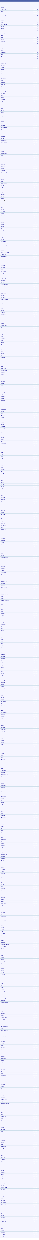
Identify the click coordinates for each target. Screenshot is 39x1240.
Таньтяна (3, 856)
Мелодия (3, 912)
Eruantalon (3, 291)
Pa (1, 407)
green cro (3, 787)
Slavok (2, 22)
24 (37, 24)
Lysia (2, 413)
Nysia (2, 155)
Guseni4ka (3, 61)
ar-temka (3, 978)
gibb (2, 791)
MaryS (2, 1208)
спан (2, 454)
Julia (2, 806)
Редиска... (3, 654)
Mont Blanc (3, 1054)
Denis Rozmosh (4, 1148)
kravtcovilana (3, 991)
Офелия (2, 615)
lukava (2, 495)
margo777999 (4, 882)
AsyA (2, 643)
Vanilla (2, 187)
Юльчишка (3, 65)
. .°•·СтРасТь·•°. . (4, 620)
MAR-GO (2, 166)
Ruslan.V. (3, 226)
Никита (2, 235)
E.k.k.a (2, 263)
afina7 (2, 80)
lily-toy (2, 88)
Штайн (2, 867)
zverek (2, 862)
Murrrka (2, 860)
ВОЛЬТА (2, 205)
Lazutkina (3, 1226)
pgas (2, 35)
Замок (2, 13)
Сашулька (3, 372)
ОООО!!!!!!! (3, 920)
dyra (2, 639)
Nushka (2, 458)
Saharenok (3, 400)
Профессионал (4, 260)
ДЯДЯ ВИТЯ (3, 729)
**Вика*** (3, 574)
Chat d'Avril (3, 953)
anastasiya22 (3, 1183)
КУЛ (1, 776)
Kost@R (2, 1062)
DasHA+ (2, 224)
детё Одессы (3, 409)
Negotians (3, 230)
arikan (2, 886)
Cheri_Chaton (4, 518)
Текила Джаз (3, 785)
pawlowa (3, 583)
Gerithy (2, 439)
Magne (2, 73)
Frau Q (2, 1095)
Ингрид (2, 826)
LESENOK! (3, 420)
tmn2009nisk (3, 701)
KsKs (2, 276)
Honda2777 (3, 946)
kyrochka (3, 1159)
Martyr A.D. (3, 297)
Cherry (2, 366)
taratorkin (3, 727)
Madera (2, 69)
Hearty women (4, 443)
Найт (2, 811)
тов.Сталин (3, 918)
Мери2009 (3, 592)
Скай (2, 662)
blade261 (3, 149)
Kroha (2, 841)
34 (37, 13)
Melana (2, 20)
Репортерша (3, 392)
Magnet (2, 783)
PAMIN (2, 742)
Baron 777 (3, 768)
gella (2, 456)
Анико (2, 1133)
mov (2, 1144)
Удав (2, 813)
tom (1, 1112)
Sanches (2, 134)
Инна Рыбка (3, 190)
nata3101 (3, 1019)
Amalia (2, 301)
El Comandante (4, 172)
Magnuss (3, 334)
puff (1, 258)
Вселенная (3, 383)
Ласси (2, 650)
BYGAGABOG (3, 951)
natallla (2, 910)
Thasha (2, 432)
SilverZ (2, 641)
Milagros (2, 1092)
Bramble (2, 723)
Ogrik (2, 349)
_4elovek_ (3, 613)
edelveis (2, 1082)
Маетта (2, 647)
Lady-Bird (3, 396)
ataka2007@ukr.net (5, 1103)
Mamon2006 (3, 549)
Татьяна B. (3, 426)
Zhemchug (3, 71)
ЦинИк (2, 512)
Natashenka (3, 9)
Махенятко (3, 817)
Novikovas (3, 497)
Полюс (2, 1077)
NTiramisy (3, 129)
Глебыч (2, 847)
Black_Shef (3, 3)
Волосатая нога (4, 854)
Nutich (2, 740)
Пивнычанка (3, 761)
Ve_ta (2, 905)
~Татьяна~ (3, 996)
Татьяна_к (3, 250)
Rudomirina (3, 1058)
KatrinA (2, 972)
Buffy (2, 119)
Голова (2, 196)
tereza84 (2, 26)
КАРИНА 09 (3, 779)
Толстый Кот (3, 1024)
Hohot (2, 757)
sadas (2, 1064)
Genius (2, 1142)
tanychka (3, 1013)
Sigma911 (3, 935)
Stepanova (3, 86)
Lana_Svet (3, 136)
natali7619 (3, 607)
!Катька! (2, 482)
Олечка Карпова (4, 284)
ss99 (2, 533)
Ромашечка (3, 288)
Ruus (2, 609)
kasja (2, 895)
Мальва (2, 703)
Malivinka (3, 858)
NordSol (2, 561)
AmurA (2, 138)
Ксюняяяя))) (3, 15)
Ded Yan (2, 1150)
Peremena (3, 897)
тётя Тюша (3, 523)
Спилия (2, 110)
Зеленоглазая (4, 153)
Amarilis (2, 684)
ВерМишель (3, 233)
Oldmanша (3, 41)
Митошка (3, 1172)
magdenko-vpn (4, 316)
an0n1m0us (3, 1116)
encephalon (3, 624)
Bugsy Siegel (3, 347)
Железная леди (4, 774)
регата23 (3, 888)
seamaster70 (3, 1202)
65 (37, 2)
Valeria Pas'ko (4, 404)
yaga (2, 553)
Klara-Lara (3, 1114)
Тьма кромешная (4, 789)
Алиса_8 (2, 286)
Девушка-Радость (4, 557)
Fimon (2, 645)
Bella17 (2, 473)
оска (2, 800)
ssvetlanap (3, 1097)
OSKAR (2, 484)
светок (2, 667)
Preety (2, 198)
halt (1, 1088)
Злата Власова (4, 1135)
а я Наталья (3, 834)
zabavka (2, 781)
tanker (2, 306)
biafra (2, 832)
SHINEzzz (3, 177)
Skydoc (2, 824)
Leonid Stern (3, 869)
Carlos (2, 501)
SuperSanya (3, 254)
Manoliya (3, 923)
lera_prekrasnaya (4, 688)
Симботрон (3, 202)
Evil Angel (3, 503)
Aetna (2, 493)
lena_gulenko (3, 770)
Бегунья (2, 327)
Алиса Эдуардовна (5, 252)
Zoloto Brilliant (4, 142)
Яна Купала (3, 271)
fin (1, 228)
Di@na (2, 168)
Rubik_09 (3, 731)
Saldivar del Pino (4, 1153)
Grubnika (3, 815)
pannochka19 (3, 293)
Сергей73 (3, 1009)
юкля (2, 248)
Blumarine (3, 566)
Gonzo (2, 308)
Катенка (2, 67)
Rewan (2, 1060)
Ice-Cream (3, 469)
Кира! (2, 441)
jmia (2, 43)
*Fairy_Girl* (3, 1204)
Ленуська (3, 1084)
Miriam (2, 222)
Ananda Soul (3, 314)
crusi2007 (3, 389)
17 (37, 32)
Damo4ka (3, 357)
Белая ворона (4, 632)
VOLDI (2, 1198)
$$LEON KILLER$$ (4, 637)
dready (2, 1170)
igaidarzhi (3, 845)
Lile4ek (2, 981)
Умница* (3, 151)
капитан (2, 7)
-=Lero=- (2, 394)
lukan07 (2, 424)
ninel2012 (3, 948)
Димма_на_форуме (5, 243)
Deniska (2, 617)
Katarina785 (3, 1224)
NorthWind (3, 52)
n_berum (3, 974)
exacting (2, 450)
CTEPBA (2, 987)
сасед (2, 478)
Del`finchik (3, 1232)
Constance (3, 658)
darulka (2, 282)
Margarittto (3, 131)
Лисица (2, 1034)
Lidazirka (2, 465)
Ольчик (2, 798)
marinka (2, 693)
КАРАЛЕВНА (3, 933)
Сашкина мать (4, 839)
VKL (1, 828)
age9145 (2, 630)
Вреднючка (3, 837)
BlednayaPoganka (4, 604)
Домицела (3, 175)
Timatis (2, 893)
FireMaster (3, 809)
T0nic (2, 955)
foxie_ (2, 1228)
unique (2, 97)
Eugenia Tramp (4, 325)
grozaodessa (3, 748)
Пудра (2, 1032)
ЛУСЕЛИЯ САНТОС (5, 1006)
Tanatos (2, 938)
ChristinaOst (3, 1110)
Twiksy (2, 1155)
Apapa (2, 331)
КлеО (2, 744)
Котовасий (3, 267)
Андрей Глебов (4, 127)
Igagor (2, 669)
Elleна (2, 1161)
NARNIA (2, 1230)
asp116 (2, 968)
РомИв (2, 361)
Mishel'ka (3, 417)
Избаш (2, 1043)
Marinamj (3, 93)
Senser (2, 1015)
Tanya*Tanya (3, 665)
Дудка (2, 1028)
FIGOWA (2, 147)
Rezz (2, 1118)
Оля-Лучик (3, 576)
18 (37, 30)
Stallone (2, 1086)
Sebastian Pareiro (4, 581)
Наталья (2, 329)
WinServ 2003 (4, 1168)
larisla (2, 385)
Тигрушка (3, 506)
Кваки (2, 1105)
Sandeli (2, 542)
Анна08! (2, 673)
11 (37, 43)
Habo (2, 544)
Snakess (2, 1181)
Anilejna (2, 30)
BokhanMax (3, 804)
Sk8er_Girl (3, 1157)
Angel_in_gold (4, 690)
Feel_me (2, 852)
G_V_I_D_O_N (4, 998)
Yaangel (2, 1123)
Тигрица (2, 931)
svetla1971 (3, 1234)
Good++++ (3, 714)
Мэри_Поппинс (4, 24)
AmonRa (2, 959)
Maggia (2, 598)
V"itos (2, 237)
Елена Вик (3, 448)
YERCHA (2, 28)
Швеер (2, 121)
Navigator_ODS (4, 1017)
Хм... (2, 908)
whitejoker (3, 772)
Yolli (1, 471)
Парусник (3, 295)
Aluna (2, 1213)
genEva (2, 802)
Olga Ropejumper (4, 299)
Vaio (2, 579)
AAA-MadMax (4, 370)
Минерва (3, 1217)
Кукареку (3, 602)
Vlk (1, 652)
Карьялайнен (4, 217)
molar (2, 875)
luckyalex (3, 1200)
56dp (2, 452)
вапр (2, 1131)
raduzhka (3, 682)
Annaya (2, 353)
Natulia (2, 1101)
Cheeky (2, 725)
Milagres (2, 460)
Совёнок (2, 899)
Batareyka (3, 546)
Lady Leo (2, 940)
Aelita (2, 37)
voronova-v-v (3, 916)
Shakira (2, 718)
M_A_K (2, 374)
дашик (2, 144)
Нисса (2, 925)
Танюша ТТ (3, 970)
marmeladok (3, 559)
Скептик (2, 11)
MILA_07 (3, 843)
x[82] (2, 192)
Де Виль (2, 686)
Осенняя (3, 1138)
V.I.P (2, 634)
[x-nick (2, 101)
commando (3, 516)
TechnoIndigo (3, 91)
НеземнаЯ (3, 540)
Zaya (2, 508)
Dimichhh (3, 705)
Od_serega (3, 1191)
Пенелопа (3, 265)
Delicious (3, 538)
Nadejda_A (3, 989)
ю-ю (2, 738)
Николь (2, 564)
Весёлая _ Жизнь (4, 594)
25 (37, 22)
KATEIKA (2, 323)
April (2, 480)
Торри (2, 48)
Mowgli (2, 435)
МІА (2, 467)
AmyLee (2, 994)
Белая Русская (4, 903)
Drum (2, 1073)
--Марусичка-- (4, 622)
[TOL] (2, 1176)
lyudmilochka (3, 1221)
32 (37, 15)
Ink (1, 1071)
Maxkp (2, 56)
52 (37, 4)
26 (37, 20)
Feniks (2, 50)
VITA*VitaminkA (4, 587)
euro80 (2, 985)
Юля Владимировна (5, 33)
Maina (2, 336)
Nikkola (2, 422)
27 (37, 17)
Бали (2, 359)
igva (1, 1052)
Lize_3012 (3, 1069)
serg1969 (3, 656)
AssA (2, 551)
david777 (3, 1125)
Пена (2, 628)
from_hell (3, 99)
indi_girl (2, 697)
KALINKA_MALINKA (5, 600)
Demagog (3, 1163)
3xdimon (2, 1067)
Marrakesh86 (3, 525)
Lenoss (2, 555)
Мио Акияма (3, 415)
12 (37, 41)
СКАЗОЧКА (3, 194)
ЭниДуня (3, 1129)
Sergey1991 (3, 1146)
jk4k (2, 914)
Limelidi (2, 387)
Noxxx (2, 983)
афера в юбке (4, 183)
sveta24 (2, 46)
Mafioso (2, 239)
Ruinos (2, 1022)
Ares (2, 736)
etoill (2, 303)
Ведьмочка (3, 1075)
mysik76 (2, 207)
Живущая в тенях (4, 1002)
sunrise (2, 437)
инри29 (2, 1174)
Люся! (2, 114)
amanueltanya (4, 1099)
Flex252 (2, 1049)
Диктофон (3, 164)
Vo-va (2, 351)
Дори (2, 611)
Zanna (2, 95)
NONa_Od (3, 215)
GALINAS (2, 1219)
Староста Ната (4, 712)
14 (37, 37)
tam (1, 490)
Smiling (2, 753)
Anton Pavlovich (4, 1030)
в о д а (2, 570)
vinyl (2, 751)
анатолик (3, 1000)
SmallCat (2, 1211)
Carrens (2, 976)
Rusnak (2, 273)
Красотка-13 (3, 796)
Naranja (2, 1127)
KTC (1, 344)
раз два (2, 486)
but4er (2, 488)
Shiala (2, 1011)
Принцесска (3, 78)
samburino (3, 106)
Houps (2, 527)
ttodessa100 (3, 572)
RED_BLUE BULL (4, 1026)
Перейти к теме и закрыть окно (19, 1239)
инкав (2, 54)
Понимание (3, 1193)
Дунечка (2, 1107)
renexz (2, 708)
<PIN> (2, 181)
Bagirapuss (3, 1056)
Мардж (2, 763)
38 (37, 9)
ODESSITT (3, 884)
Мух (2, 1120)
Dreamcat (3, 430)
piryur (2, 108)
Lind (2, 1178)
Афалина (3, 280)
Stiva (2, 660)
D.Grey (2, 1206)
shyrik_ (2, 830)
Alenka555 (3, 381)
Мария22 (3, 759)
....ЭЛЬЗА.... (3, 428)
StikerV (2, 957)
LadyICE (2, 269)
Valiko (2, 116)
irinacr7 (2, 1166)
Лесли (2, 536)
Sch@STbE (3, 338)
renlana (2, 321)
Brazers (2, 678)
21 (37, 28)
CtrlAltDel (3, 499)
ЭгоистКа (3, 942)
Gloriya (2, 1185)
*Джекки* (3, 82)
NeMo (2, 340)
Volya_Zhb (3, 84)
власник (2, 1215)
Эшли (2, 966)
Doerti (2, 671)
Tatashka (2, 699)
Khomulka (3, 877)
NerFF (2, 675)
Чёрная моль (3, 63)
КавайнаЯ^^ (3, 529)
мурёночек (3, 241)
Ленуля (2, 850)
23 (37, 26)
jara (1, 475)
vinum (2, 819)
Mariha (2, 342)
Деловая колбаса (4, 245)
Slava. (2, 890)
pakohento (3, 589)
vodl (2, 379)
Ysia (1, 355)
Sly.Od (2, 123)
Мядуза (2, 209)
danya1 (2, 159)
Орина (2, 157)
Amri (2, 766)
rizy (1, 18)
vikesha (2, 927)
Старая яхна (3, 1004)
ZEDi (2, 880)
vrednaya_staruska (5, 944)
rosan (2, 596)
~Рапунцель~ (3, 140)
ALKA (2, 794)
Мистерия (3, 5)
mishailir (2, 319)
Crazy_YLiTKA (3, 1196)
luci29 (2, 822)
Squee (2, 402)
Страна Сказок (4, 1187)
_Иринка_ (3, 125)
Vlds (2, 721)
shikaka (2, 220)
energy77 (3, 961)
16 (37, 35)
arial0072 (3, 1140)
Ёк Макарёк (3, 680)
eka (1, 626)
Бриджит (3, 514)
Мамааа (2, 39)
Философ (3, 170)
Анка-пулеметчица (5, 531)
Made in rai (3, 1036)
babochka (3, 1236)
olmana (2, 112)
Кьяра (2, 710)
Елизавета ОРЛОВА (5, 256)
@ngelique (3, 585)
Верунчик (3, 746)
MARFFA (2, 398)
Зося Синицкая (4, 377)
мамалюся (3, 312)
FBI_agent (3, 211)
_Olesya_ (3, 213)
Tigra (2, 963)
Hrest (2, 695)
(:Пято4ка (3, 510)
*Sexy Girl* (3, 1047)
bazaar (2, 463)
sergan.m (3, 521)
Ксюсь (2, 755)
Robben (2, 364)
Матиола (3, 1041)
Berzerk (2, 901)
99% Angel (3, 1189)
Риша (2, 1045)
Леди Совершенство (5, 278)
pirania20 (3, 716)
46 (37, 7)
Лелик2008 (3, 162)
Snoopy (2, 871)
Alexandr (3, 310)
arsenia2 (2, 445)
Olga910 (2, 185)
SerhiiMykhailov (4, 1039)
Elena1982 (3, 873)
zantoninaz (3, 733)
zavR (2, 1080)
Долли (2, 411)
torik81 (2, 104)
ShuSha (2, 76)
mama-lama (3, 368)
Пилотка (2, 179)
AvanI (2, 865)
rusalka (2, 1090)
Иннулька (3, 568)
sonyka (2, 929)
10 (37, 52)
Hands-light (3, 58)
